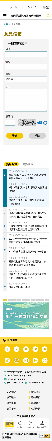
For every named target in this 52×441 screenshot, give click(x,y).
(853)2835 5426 (36, 383)
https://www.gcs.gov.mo (19, 375)
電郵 (8, 61)
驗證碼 (9, 116)
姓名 (8, 49)
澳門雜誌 (11, 397)
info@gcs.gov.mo (16, 379)
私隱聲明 (35, 403)
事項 (8, 74)
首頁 (5, 24)
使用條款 (35, 408)
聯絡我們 (35, 397)
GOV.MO (11, 392)
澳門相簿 (11, 408)
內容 (8, 86)
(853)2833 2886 (15, 383)
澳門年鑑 (11, 403)
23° (34, 7)
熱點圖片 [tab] (28, 164)
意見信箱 (35, 392)
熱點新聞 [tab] (11, 164)
